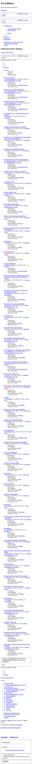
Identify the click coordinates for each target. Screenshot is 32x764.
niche (7, 329)
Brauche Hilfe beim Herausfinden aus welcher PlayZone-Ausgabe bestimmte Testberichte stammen (16, 277)
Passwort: (4, 747)
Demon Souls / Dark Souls (11, 373)
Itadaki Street (7, 241)
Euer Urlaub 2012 (9, 483)
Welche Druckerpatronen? (11, 494)
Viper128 (9, 519)
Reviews (6, 266)
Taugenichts (9, 293)
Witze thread (7, 473)
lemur (8, 454)
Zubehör (6, 397)
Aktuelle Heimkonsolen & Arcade (13, 353)
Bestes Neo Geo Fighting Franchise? (14, 89)
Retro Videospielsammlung (11, 204)
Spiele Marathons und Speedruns (13, 327)
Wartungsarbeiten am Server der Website (15, 632)
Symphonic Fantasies (10, 622)
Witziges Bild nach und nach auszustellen (15, 442)
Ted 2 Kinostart (8, 315)
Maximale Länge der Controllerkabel (14, 304)
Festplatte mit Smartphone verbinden (14, 149)
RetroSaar (9, 116)
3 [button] (4, 66)
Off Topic (26, 150)
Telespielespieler (11, 79)
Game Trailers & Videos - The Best (13, 586)
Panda (8, 150)
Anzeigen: (10, 658)
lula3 (7, 443)
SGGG (8, 128)
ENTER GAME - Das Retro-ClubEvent (15, 171)
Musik (28, 173)
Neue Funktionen (9, 564)
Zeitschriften (7, 295)
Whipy (8, 317)
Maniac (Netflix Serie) (10, 192)
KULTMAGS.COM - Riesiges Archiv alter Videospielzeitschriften (16, 291)
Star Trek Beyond (9, 251)
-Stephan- (9, 588)
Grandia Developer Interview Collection (15, 127)
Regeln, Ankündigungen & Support (16, 566)
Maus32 (8, 577)
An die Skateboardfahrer (10, 452)
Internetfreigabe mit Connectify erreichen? (15, 576)
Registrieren (14, 737)
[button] (6, 67)
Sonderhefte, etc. (8, 598)
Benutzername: (6, 742)
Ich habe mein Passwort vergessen (14, 750)
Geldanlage (7, 504)
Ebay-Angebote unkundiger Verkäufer (14, 338)
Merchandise (7, 528)
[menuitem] (14, 29)
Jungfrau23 (9, 506)
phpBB (9, 720)
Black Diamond (10, 265)
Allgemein (7, 118)
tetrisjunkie (9, 399)
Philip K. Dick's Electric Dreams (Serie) (15, 216)
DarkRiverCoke (10, 431)
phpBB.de (19, 725)
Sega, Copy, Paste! (9, 77)
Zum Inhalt (4, 10)
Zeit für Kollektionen (10, 263)
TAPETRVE (9, 351)
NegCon (8, 217)
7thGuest (8, 305)
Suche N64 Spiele (9, 430)
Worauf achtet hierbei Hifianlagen (13, 420)
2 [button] (4, 64)
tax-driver (9, 611)
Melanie (8, 411)
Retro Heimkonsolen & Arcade (12, 80)
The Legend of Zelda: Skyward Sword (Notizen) (17, 385)
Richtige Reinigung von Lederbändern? (15, 409)
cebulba (8, 541)
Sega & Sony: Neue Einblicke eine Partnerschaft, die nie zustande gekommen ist (17, 137)
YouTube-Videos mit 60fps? (11, 463)
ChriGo (8, 205)
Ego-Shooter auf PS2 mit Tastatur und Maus (16, 159)
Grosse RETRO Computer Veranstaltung (15, 540)
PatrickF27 (9, 553)
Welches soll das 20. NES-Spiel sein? (14, 101)
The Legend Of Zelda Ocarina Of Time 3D (15, 362)
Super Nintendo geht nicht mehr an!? (14, 610)
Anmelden (4, 737)
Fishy (8, 623)
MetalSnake (9, 193)
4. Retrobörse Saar (9, 181)
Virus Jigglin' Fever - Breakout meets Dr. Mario (17, 350)
